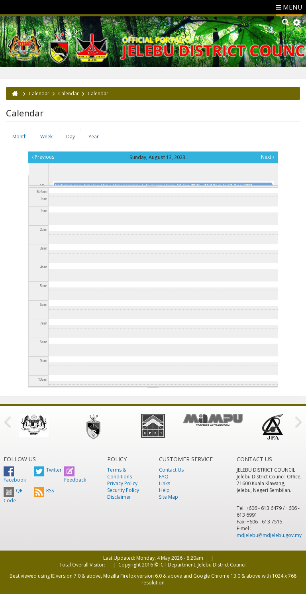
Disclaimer (119, 497)
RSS (44, 490)
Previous (43, 156)
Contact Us (171, 469)
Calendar (39, 93)
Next (267, 156)
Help (164, 490)
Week (46, 136)
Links (164, 483)
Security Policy (123, 490)
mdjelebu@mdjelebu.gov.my (269, 535)
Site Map (168, 497)
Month (19, 136)
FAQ (164, 476)
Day (73, 138)
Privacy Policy (122, 483)
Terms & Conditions (119, 473)
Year (93, 136)
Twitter (48, 469)
